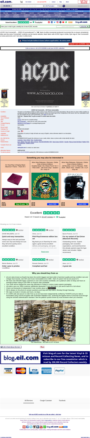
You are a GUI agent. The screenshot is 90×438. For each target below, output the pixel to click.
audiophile (16, 15)
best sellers (62, 11)
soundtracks (27, 15)
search (39, 420)
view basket (28, 1)
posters (85, 13)
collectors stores (47, 16)
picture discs (58, 15)
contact (53, 1)
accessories (33, 420)
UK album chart (44, 11)
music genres (65, 420)
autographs (69, 15)
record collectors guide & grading (43, 422)
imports (7, 15)
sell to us (6, 16)
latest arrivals (25, 11)
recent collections (58, 422)
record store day (79, 11)
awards (48, 15)
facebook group (76, 16)
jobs (86, 16)
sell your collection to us (28, 422)
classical (41, 15)
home (21, 420)
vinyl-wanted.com (31, 424)
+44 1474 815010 (24, 152)
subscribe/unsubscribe (57, 424)
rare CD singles (57, 13)
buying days (16, 16)
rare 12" (47, 13)
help (60, 1)
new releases (8, 11)
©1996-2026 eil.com (24, 429)
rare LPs (31, 13)
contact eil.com (46, 424)
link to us (26, 420)
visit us (25, 16)
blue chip (5, 13)
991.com (39, 424)
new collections (61, 16)
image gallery (48, 420)
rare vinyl (23, 13)
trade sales (34, 16)
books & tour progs (73, 13)
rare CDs (14, 13)
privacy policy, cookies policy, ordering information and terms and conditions (50, 429)
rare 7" (39, 13)
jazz (35, 15)
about (67, 1)
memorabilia (80, 15)
